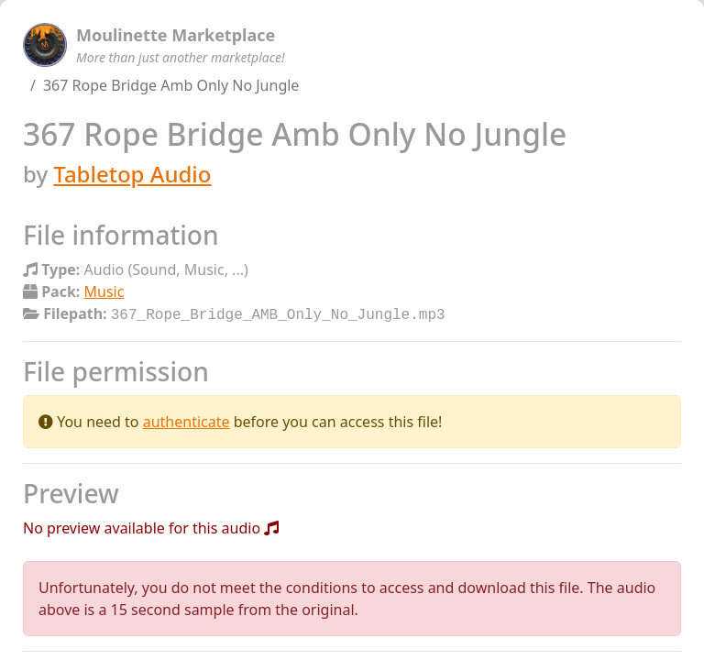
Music (104, 291)
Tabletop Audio (132, 174)
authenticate (186, 420)
